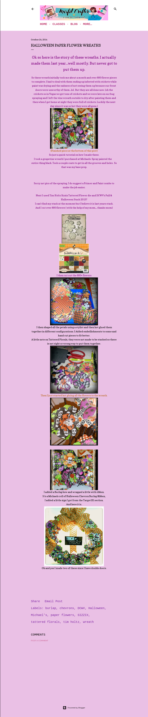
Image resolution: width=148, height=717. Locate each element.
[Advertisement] (74, 670)
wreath (88, 622)
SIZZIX (83, 615)
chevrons (67, 608)
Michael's (39, 615)
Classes (58, 24)
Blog (74, 24)
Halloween (96, 608)
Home (43, 24)
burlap (50, 608)
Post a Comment (39, 640)
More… (87, 24)
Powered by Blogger (74, 708)
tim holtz (71, 622)
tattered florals (45, 622)
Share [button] (35, 601)
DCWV (81, 608)
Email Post (54, 601)
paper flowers (62, 615)
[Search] (115, 8)
